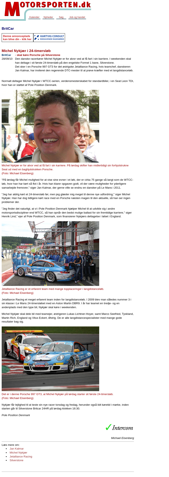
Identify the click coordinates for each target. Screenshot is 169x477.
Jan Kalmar (17, 448)
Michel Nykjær (18, 452)
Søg (61, 17)
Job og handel (77, 17)
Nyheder (48, 17)
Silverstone (16, 460)
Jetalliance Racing (21, 456)
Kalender (34, 17)
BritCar (8, 28)
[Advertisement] (152, 86)
